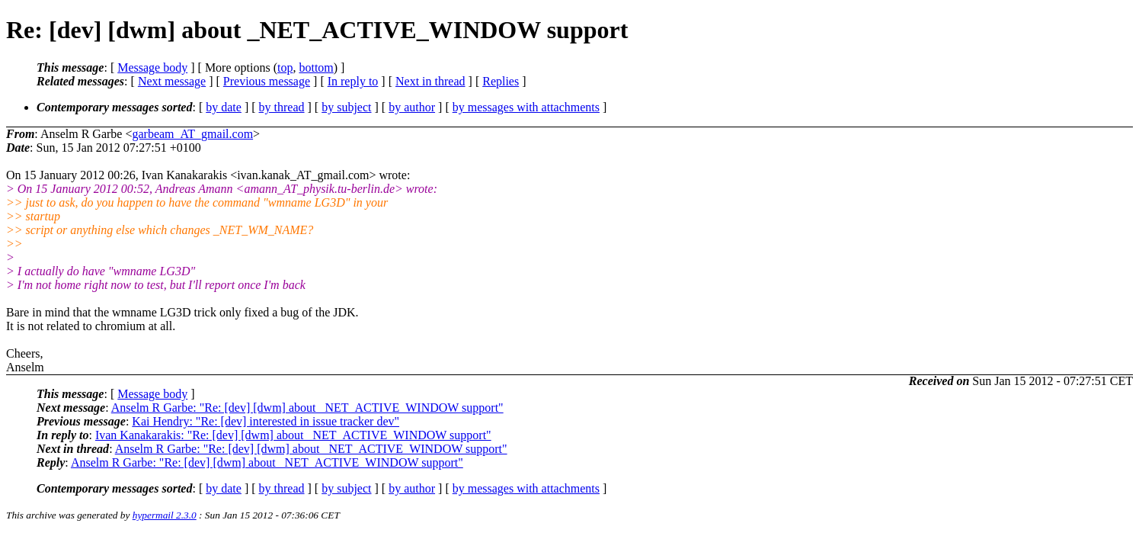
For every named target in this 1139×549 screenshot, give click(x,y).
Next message (172, 81)
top (285, 67)
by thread (282, 107)
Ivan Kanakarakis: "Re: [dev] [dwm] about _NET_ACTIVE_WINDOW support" (293, 435)
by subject (346, 107)
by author (412, 107)
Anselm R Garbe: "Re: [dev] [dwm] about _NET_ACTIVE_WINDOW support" (307, 407)
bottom (316, 67)
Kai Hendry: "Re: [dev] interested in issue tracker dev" (265, 421)
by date (224, 107)
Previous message (266, 81)
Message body (152, 67)
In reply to (353, 81)
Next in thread (430, 81)
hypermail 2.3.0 (165, 515)
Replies (500, 81)
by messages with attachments (526, 107)
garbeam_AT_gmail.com (192, 133)
